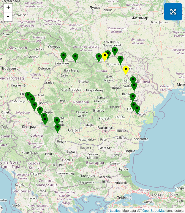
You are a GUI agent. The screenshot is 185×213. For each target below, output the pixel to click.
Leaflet (115, 210)
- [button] (8, 16)
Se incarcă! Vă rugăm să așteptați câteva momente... (92, 106)
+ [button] (8, 8)
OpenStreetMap (154, 210)
